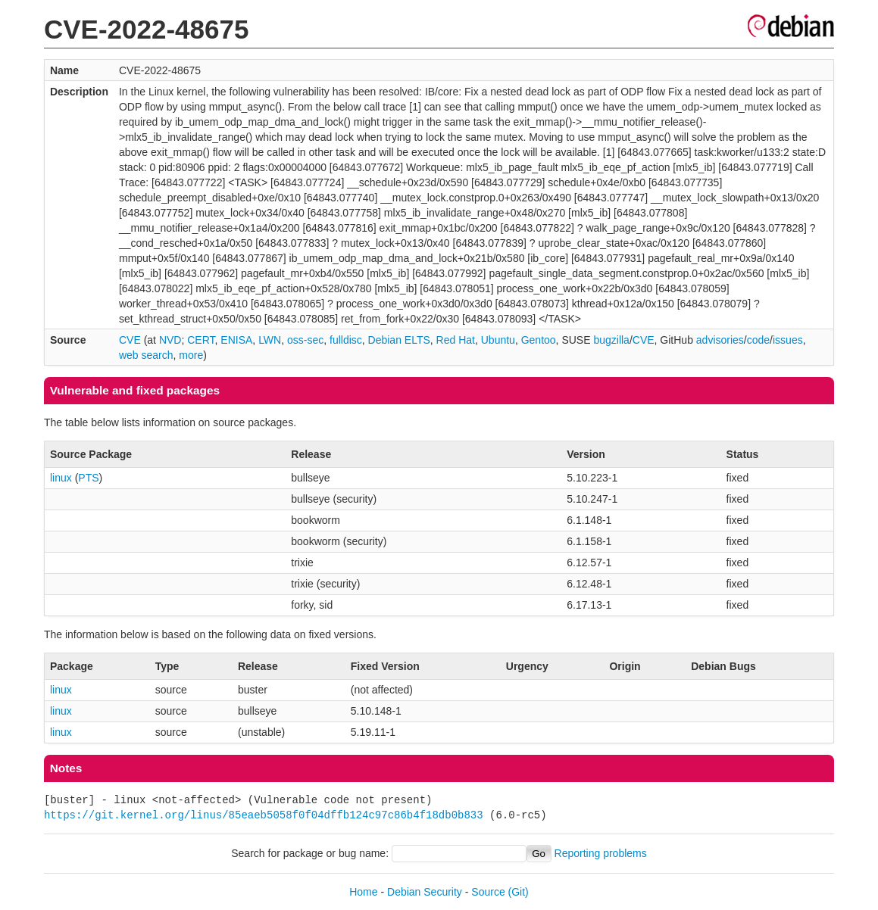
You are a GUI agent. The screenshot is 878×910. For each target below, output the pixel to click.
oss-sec (305, 340)
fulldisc (346, 340)
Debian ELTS (399, 340)
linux (61, 478)
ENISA (236, 340)
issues (788, 340)
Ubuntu (498, 340)
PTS (88, 478)
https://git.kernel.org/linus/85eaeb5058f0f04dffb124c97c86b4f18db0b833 (263, 815)
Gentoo (538, 340)
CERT (200, 340)
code (758, 340)
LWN (269, 340)
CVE (130, 340)
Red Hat (455, 340)
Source (488, 892)
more (191, 355)
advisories (720, 340)
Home (363, 892)
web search (146, 355)
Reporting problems (601, 853)
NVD (170, 340)
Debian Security (424, 892)
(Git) (518, 892)
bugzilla (611, 340)
